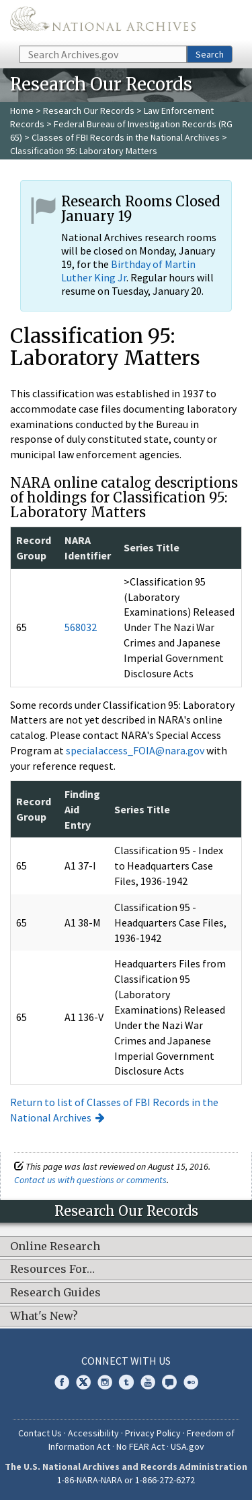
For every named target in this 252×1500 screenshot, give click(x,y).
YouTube (148, 1382)
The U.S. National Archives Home (103, 22)
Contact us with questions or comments (90, 1180)
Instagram (105, 1382)
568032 (81, 627)
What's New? (44, 1316)
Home (22, 111)
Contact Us (40, 1433)
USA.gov (187, 1446)
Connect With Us (126, 1360)
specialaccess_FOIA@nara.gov (135, 750)
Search (210, 54)
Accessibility (93, 1433)
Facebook (62, 1382)
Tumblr (126, 1382)
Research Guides (55, 1293)
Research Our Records (88, 111)
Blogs (169, 1382)
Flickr (191, 1382)
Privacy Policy (153, 1433)
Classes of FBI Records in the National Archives (126, 137)
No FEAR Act (140, 1446)
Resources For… (52, 1270)
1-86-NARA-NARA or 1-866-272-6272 (126, 1480)
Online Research (55, 1247)
